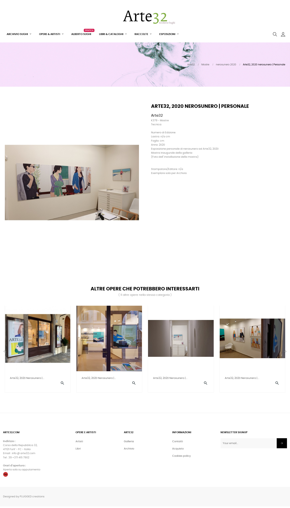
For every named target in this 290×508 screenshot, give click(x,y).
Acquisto (178, 450)
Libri (78, 450)
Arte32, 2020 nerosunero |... (27, 378)
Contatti (177, 443)
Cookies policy (181, 457)
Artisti (79, 443)
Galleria (129, 443)
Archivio (129, 450)
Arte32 (157, 115)
